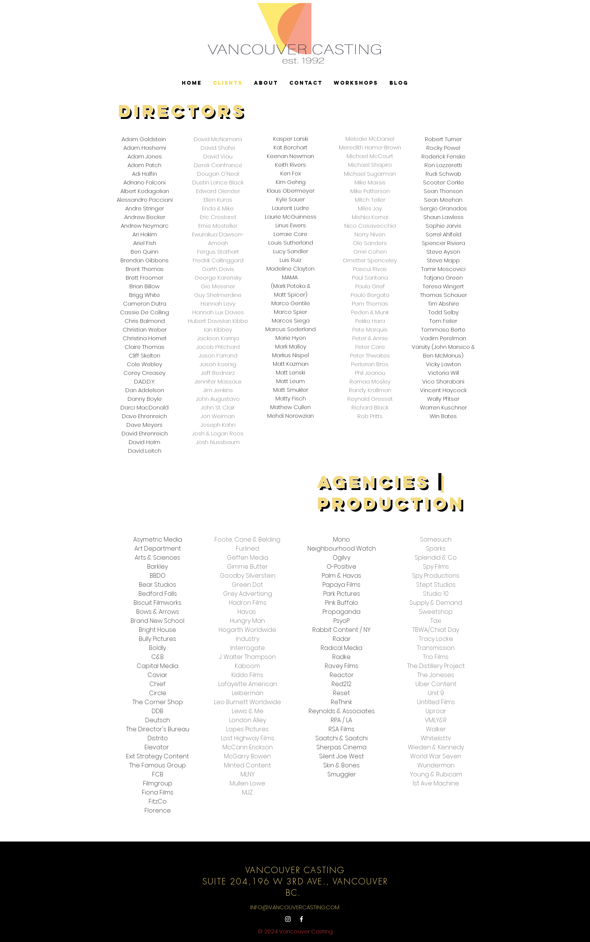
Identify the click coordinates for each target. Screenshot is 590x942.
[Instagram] (288, 919)
